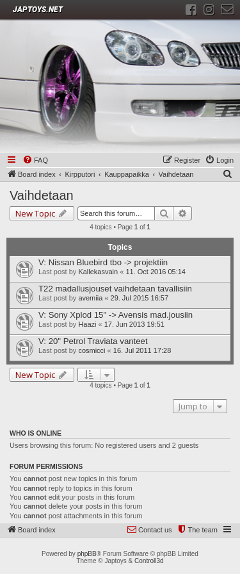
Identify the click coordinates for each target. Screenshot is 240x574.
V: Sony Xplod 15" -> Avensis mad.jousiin (115, 315)
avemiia (90, 298)
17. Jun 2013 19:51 (134, 324)
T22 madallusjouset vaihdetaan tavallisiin (115, 288)
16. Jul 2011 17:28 (142, 350)
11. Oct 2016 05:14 (155, 271)
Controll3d (149, 560)
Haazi (87, 324)
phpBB (87, 553)
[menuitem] (35, 160)
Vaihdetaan (42, 195)
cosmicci (91, 350)
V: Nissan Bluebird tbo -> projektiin (103, 262)
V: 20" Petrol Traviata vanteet (93, 341)
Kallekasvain (98, 271)
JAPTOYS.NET (38, 9)
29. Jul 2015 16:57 (140, 298)
